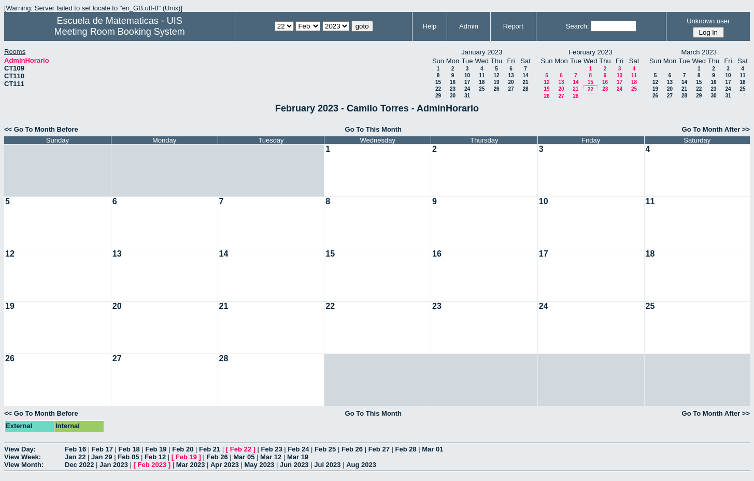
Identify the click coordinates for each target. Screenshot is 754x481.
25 (482, 89)
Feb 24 (298, 449)
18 (482, 82)
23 (453, 89)
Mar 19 (297, 457)
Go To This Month (373, 129)
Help (430, 26)
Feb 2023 (152, 465)
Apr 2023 (224, 465)
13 (511, 75)
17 (467, 82)
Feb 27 (379, 449)
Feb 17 (102, 449)
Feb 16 (75, 449)
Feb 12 (155, 457)
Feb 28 (405, 449)
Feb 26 (352, 449)
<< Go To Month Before (41, 129)
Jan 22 (75, 457)
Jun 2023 (294, 465)
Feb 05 (128, 457)
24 (467, 89)
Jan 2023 (113, 465)
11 (482, 75)
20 (511, 82)
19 (496, 82)
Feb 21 (209, 449)
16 (453, 82)
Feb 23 (271, 449)
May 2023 (260, 465)
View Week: (22, 457)
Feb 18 (129, 449)
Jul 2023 (327, 465)
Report (513, 26)
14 (525, 75)
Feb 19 (155, 449)
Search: (577, 26)
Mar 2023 (190, 465)
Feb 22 (240, 449)
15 (438, 82)
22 (438, 89)
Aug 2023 (361, 465)
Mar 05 (243, 457)
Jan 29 (101, 457)
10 (467, 75)
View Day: (20, 449)
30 (453, 95)
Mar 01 (432, 449)
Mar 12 (270, 457)
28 (525, 89)
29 (438, 95)
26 (496, 89)
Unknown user (708, 21)
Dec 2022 (79, 465)
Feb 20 (182, 449)
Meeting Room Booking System (119, 31)
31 (467, 95)
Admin (468, 26)
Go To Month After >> (716, 129)
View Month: (24, 465)
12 (496, 75)
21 (525, 82)
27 (511, 89)
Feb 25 (325, 449)
